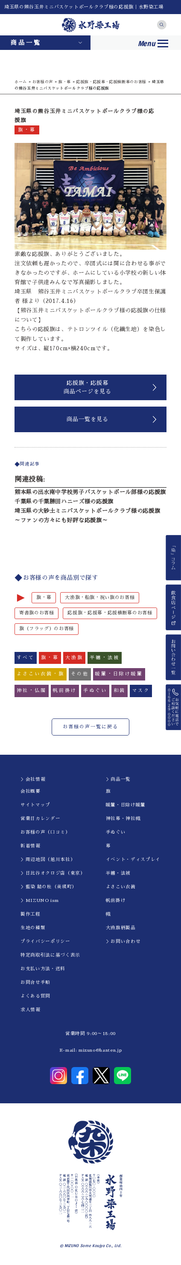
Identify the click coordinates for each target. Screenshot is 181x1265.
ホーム (21, 82)
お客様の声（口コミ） (45, 832)
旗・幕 (64, 82)
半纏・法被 (118, 873)
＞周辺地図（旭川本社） (47, 859)
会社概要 (30, 791)
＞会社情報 (32, 779)
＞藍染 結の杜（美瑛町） (48, 886)
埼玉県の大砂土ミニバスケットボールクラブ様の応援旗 (87, 511)
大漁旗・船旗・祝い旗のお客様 (99, 597)
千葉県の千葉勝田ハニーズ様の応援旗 (64, 501)
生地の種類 (32, 927)
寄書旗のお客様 (36, 613)
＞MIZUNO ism (39, 900)
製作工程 (30, 914)
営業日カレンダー (40, 818)
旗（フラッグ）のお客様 (46, 628)
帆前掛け (116, 900)
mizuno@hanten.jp (100, 1050)
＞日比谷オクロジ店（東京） (52, 873)
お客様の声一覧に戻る (90, 726)
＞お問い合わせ (123, 941)
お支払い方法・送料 (42, 968)
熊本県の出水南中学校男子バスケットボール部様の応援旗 (90, 492)
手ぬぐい (116, 832)
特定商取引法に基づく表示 (50, 955)
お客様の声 (42, 82)
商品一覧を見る (87, 419)
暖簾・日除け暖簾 (126, 805)
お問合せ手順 (35, 982)
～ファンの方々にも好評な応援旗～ (61, 520)
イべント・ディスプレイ (133, 859)
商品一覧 (26, 43)
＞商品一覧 (118, 779)
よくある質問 (35, 996)
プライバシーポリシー (45, 941)
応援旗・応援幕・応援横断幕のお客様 (111, 82)
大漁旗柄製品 (121, 927)
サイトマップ (35, 805)
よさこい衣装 (121, 886)
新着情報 (30, 845)
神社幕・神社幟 (123, 818)
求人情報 (30, 1009)
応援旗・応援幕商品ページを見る (87, 387)
